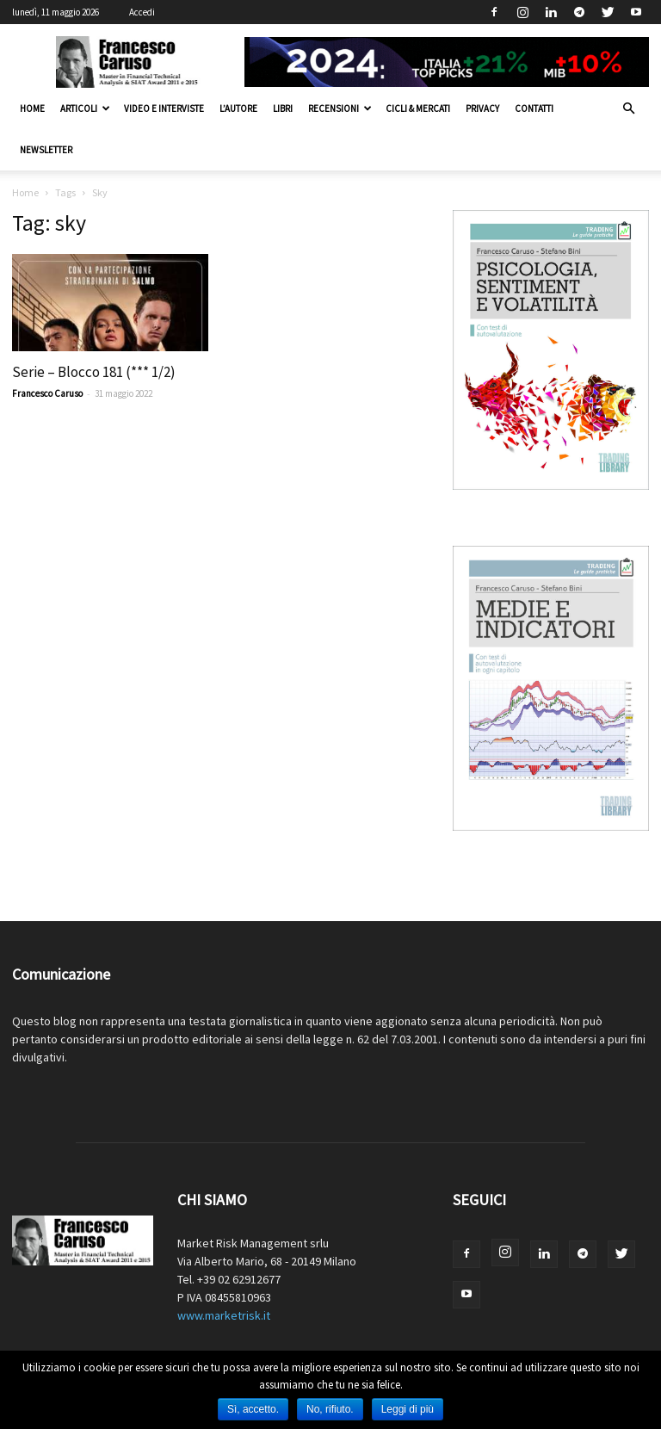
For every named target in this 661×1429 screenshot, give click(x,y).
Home (32, 108)
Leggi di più (407, 1409)
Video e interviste (164, 108)
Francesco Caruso (47, 393)
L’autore (238, 108)
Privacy (482, 108)
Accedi (142, 12)
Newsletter (46, 150)
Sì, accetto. (253, 1409)
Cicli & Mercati (418, 108)
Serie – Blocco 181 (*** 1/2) (94, 371)
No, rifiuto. (330, 1409)
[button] (628, 109)
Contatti (534, 108)
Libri (283, 108)
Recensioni (340, 108)
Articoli (85, 108)
